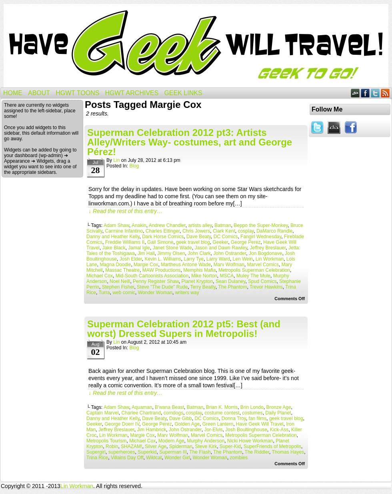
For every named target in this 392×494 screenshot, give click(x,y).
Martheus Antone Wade (186, 264)
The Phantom (232, 287)
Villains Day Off (127, 457)
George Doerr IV (121, 424)
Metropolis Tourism (106, 441)
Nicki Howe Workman (250, 441)
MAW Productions (161, 270)
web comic (123, 292)
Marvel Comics (263, 264)
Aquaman (142, 407)
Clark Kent (224, 231)
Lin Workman (270, 259)
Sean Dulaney (231, 281)
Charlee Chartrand (141, 413)
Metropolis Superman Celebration (254, 270)
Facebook (365, 93)
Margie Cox (146, 264)
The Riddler (257, 452)
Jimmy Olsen (171, 253)
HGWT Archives (131, 93)
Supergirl (96, 452)
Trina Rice (97, 457)
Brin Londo (252, 407)
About (39, 93)
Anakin (139, 225)
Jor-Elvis (213, 429)
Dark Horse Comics (163, 236)
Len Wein (243, 259)
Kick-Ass (279, 429)
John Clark (199, 253)
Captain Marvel (102, 413)
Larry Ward (218, 259)
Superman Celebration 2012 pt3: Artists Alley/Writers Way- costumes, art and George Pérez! (189, 142)
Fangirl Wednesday (260, 236)
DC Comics (226, 236)
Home (12, 93)
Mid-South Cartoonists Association (152, 276)
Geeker (220, 242)
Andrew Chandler (167, 225)
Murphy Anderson (205, 441)
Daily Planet (278, 413)
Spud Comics (262, 281)
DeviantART (355, 93)
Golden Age (187, 424)
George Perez (246, 242)
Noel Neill (120, 281)
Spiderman (180, 446)
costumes (252, 413)
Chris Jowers (196, 231)
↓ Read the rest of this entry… (125, 211)
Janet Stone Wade (172, 248)
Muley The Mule (253, 276)
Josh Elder (131, 259)
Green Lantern (217, 424)
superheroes (121, 452)
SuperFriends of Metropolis (272, 446)
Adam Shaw (116, 225)
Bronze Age (278, 407)
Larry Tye (194, 259)
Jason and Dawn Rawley (221, 248)
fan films (258, 418)
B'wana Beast (169, 407)
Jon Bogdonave (265, 253)
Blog (134, 166)
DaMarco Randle (274, 231)
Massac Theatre (122, 270)
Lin (116, 160)
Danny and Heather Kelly (113, 236)
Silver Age (155, 446)
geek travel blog (193, 242)
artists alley (200, 225)
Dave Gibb (180, 418)
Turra (104, 292)
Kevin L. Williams (162, 259)
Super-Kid (230, 446)
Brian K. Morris (222, 407)
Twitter (375, 93)
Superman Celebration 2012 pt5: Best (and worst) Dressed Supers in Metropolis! (183, 329)
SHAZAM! (131, 446)
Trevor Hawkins (266, 287)
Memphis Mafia (199, 270)
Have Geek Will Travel (196, 46)
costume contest (221, 413)
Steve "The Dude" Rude (162, 287)
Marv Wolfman (229, 264)
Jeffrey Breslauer (268, 248)
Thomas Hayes (288, 452)
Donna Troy (234, 418)
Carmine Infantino (124, 231)
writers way (187, 292)
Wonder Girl (177, 457)
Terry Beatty (203, 287)
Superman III (173, 452)
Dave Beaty (198, 236)
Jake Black (114, 248)
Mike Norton (204, 276)
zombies (239, 457)
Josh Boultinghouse (246, 429)
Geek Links (183, 93)
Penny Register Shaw (156, 281)
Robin (112, 446)
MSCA (227, 276)
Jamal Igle (139, 248)
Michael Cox (99, 276)
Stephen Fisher (118, 287)
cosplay (246, 231)
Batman (222, 225)
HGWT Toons (77, 93)
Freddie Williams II (125, 242)
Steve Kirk (206, 446)
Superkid (147, 452)
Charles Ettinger (163, 231)
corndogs (173, 413)
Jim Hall (146, 253)
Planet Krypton (197, 281)
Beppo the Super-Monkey (261, 225)
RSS (385, 93)
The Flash (199, 452)
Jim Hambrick (151, 429)
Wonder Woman (155, 292)
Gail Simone (160, 242)
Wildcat (154, 457)
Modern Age (171, 441)
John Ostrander (229, 253)
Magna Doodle (115, 264)
